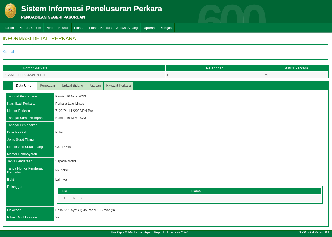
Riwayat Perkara (118, 85)
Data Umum (25, 85)
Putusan (95, 85)
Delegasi (165, 28)
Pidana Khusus (100, 28)
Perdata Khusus (58, 28)
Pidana (79, 28)
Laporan (149, 28)
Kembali (9, 52)
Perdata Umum (30, 28)
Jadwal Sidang (127, 28)
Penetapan (48, 85)
